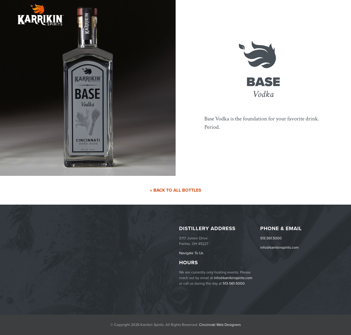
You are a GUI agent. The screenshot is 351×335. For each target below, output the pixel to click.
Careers (311, 14)
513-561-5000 (234, 283)
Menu (295, 14)
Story (326, 14)
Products (275, 14)
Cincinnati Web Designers (220, 324)
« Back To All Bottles (175, 190)
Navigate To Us (191, 253)
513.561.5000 (271, 238)
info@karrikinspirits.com (279, 247)
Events (255, 14)
